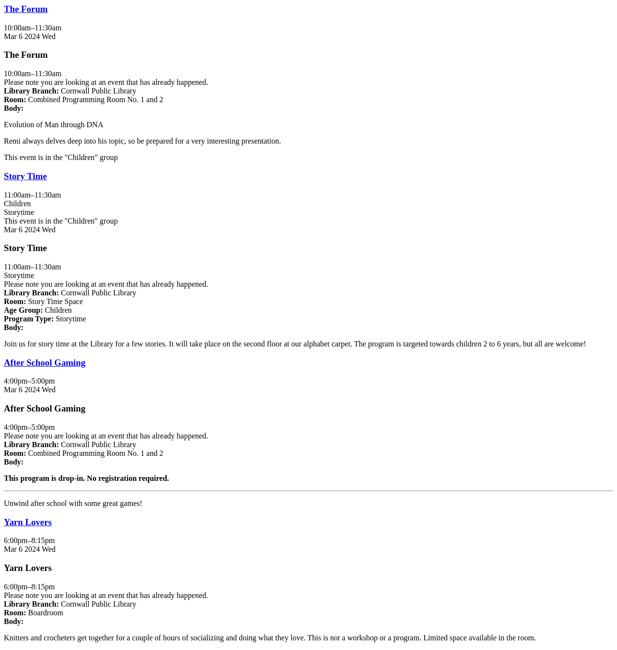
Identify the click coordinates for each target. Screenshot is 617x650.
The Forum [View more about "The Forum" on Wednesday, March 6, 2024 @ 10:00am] (26, 9)
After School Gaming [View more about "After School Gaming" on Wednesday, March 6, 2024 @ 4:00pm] (44, 363)
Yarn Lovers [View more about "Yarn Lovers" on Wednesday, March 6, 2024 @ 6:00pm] (28, 522)
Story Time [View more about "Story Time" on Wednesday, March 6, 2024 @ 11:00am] (25, 176)
